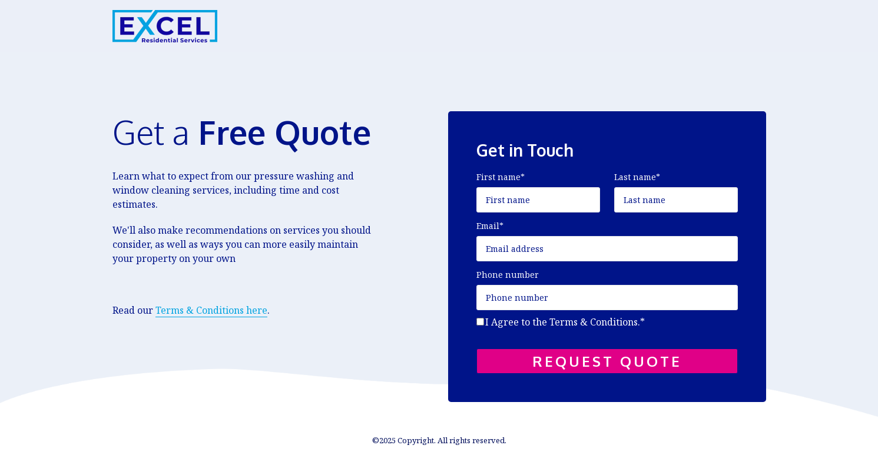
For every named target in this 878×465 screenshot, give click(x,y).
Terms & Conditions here (211, 310)
